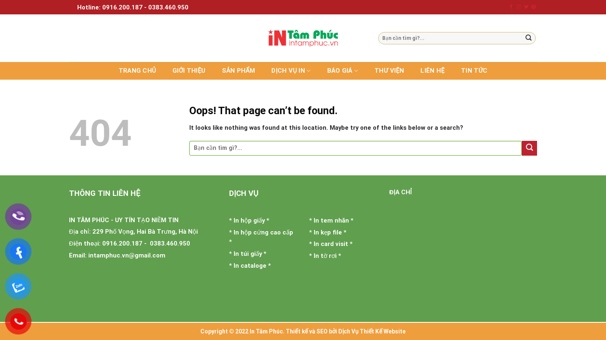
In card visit (331, 244)
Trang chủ (137, 70)
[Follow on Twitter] (526, 7)
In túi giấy (248, 253)
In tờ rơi (325, 256)
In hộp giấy (249, 220)
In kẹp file (328, 232)
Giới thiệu (189, 70)
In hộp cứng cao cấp (263, 232)
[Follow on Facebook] (511, 7)
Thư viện (389, 70)
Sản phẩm (238, 70)
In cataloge (250, 265)
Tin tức (474, 70)
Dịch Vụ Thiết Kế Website (372, 331)
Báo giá (342, 71)
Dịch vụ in (290, 71)
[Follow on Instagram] (518, 7)
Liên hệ (432, 70)
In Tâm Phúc (266, 331)
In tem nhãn (331, 220)
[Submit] (528, 38)
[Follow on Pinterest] (533, 7)
